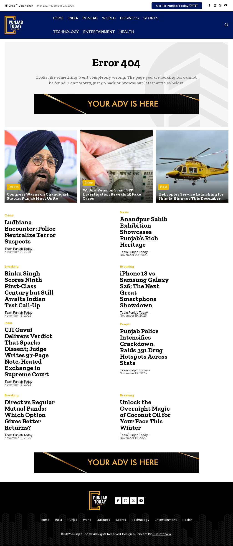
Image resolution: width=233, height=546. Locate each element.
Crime (88, 183)
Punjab (125, 324)
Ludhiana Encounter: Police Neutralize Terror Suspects (30, 231)
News (124, 212)
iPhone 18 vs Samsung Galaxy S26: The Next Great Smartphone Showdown (144, 289)
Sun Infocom (162, 534)
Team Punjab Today (18, 249)
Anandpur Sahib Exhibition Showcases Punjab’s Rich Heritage (143, 231)
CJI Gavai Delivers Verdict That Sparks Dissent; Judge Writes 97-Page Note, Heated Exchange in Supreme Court (28, 352)
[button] (226, 25)
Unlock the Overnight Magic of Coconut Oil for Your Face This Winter (145, 414)
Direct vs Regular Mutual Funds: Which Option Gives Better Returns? (30, 414)
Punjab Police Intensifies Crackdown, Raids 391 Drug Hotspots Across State (143, 347)
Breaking (11, 266)
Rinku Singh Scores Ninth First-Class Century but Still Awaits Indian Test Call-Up (29, 289)
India (163, 187)
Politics (13, 187)
